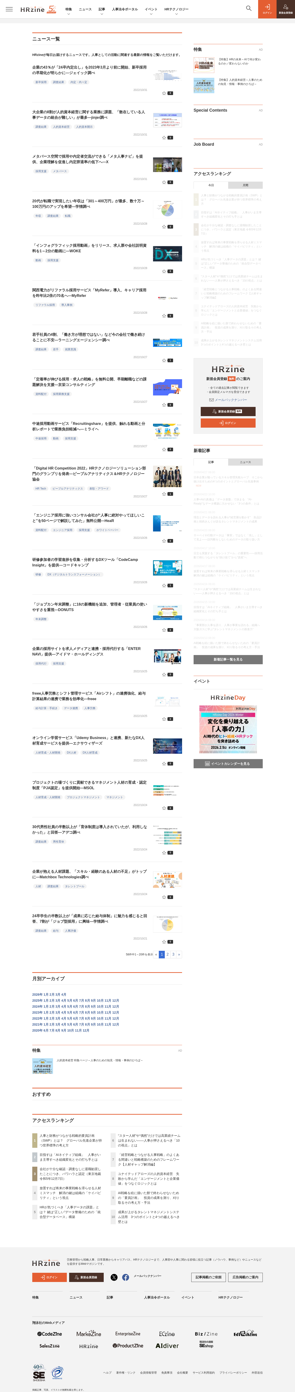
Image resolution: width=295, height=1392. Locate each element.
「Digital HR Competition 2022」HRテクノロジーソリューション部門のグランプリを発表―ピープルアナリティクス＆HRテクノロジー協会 (89, 473)
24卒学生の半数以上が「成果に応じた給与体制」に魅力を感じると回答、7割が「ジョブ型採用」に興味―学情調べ (89, 918)
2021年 (37, 1024)
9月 (93, 1000)
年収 (38, 216)
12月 (115, 1000)
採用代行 (41, 663)
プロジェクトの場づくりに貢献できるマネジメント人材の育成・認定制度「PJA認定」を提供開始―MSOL (89, 785)
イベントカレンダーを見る (227, 763)
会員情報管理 (148, 1372)
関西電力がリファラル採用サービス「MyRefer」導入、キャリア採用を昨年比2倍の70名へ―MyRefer (89, 293)
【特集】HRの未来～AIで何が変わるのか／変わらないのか (239, 61)
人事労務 (89, 708)
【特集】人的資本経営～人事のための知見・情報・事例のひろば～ (240, 82)
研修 (38, 574)
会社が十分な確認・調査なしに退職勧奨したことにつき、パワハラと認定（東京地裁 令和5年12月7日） (70, 1173)
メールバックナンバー (228, 400)
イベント (151, 9)
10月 (100, 1000)
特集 (68, 9)
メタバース (60, 171)
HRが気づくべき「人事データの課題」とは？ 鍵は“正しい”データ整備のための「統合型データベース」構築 (70, 1212)
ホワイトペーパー (107, 530)
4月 (63, 994)
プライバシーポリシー (233, 1372)
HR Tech (40, 488)
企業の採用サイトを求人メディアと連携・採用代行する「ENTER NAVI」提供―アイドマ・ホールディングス (86, 651)
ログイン (227, 423)
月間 (245, 185)
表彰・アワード (99, 488)
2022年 (37, 1018)
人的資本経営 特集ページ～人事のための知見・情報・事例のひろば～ (100, 1060)
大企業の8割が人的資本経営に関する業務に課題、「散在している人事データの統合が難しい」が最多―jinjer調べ (88, 114)
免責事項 (166, 1372)
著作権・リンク (126, 1372)
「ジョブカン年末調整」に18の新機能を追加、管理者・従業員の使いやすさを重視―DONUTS (89, 607)
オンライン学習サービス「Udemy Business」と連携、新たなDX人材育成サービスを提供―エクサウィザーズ (88, 740)
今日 (211, 185)
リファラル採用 (45, 305)
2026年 (37, 994)
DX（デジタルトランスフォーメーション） (74, 574)
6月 (75, 1000)
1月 (46, 994)
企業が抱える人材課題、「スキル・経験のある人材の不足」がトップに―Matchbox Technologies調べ (89, 874)
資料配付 (41, 394)
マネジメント (114, 797)
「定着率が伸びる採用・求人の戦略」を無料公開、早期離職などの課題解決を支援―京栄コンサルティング (89, 382)
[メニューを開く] (9, 9)
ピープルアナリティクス (68, 488)
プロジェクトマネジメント (83, 797)
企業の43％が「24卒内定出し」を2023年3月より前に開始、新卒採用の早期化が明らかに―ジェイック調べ (89, 70)
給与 (56, 930)
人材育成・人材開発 (47, 752)
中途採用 (41, 438)
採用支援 (41, 171)
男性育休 (58, 841)
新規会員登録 (227, 411)
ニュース (85, 9)
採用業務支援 (61, 394)
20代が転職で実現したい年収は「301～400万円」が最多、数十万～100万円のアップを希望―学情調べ (88, 204)
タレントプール (74, 886)
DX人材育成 (90, 752)
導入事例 (66, 305)
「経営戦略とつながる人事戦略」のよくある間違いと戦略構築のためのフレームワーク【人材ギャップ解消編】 (148, 1159)
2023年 (37, 1012)
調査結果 (58, 82)
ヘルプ (107, 1372)
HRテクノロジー (177, 9)
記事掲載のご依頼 (208, 1277)
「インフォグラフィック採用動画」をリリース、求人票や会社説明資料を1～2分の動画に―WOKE (89, 248)
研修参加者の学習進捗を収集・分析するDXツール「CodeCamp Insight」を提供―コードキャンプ (85, 562)
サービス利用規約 (204, 1372)
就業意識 (70, 349)
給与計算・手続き (46, 708)
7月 (81, 1000)
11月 (108, 1000)
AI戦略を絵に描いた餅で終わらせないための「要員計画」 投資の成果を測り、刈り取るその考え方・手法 (148, 1197)
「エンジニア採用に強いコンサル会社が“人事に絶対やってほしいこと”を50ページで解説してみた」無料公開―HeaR (88, 518)
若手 (56, 349)
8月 (87, 1000)
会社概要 (182, 1372)
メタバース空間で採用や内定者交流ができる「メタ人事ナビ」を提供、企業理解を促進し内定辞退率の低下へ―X (87, 159)
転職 (68, 216)
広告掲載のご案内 (245, 1277)
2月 (52, 994)
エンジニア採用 (62, 530)
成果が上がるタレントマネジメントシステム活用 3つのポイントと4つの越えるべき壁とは (149, 1217)
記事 (102, 9)
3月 (57, 994)
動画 (38, 260)
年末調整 (41, 619)
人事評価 (70, 930)
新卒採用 (41, 82)
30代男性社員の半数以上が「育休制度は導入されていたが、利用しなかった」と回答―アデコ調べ (89, 829)
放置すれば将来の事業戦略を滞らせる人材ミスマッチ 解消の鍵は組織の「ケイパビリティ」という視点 (70, 1193)
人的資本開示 (84, 126)
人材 (38, 886)
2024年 (37, 1006)
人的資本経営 (61, 126)
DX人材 (71, 752)
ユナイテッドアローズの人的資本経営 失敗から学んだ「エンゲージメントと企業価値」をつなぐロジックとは (148, 1178)
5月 (69, 1000)
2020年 (37, 1030)
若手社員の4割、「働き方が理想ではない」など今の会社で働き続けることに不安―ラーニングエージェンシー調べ (88, 337)
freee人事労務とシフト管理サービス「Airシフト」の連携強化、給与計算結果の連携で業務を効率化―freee (89, 696)
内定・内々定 (79, 82)
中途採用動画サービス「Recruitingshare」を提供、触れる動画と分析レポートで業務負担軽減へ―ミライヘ (88, 426)
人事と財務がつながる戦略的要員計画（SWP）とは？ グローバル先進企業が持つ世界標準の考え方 (71, 1140)
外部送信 (257, 1372)
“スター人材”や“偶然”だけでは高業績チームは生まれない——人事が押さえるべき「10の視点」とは (149, 1140)
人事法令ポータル (125, 9)
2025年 (37, 1000)
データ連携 (71, 708)
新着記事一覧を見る (228, 659)
